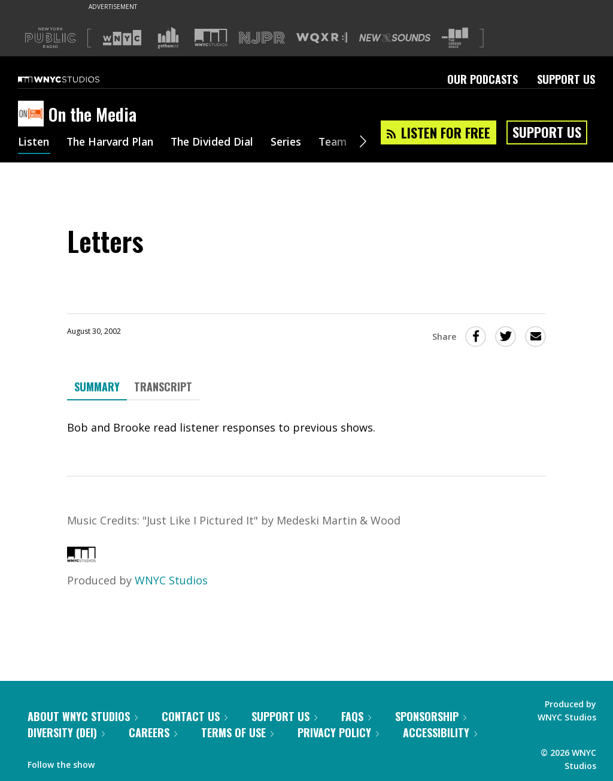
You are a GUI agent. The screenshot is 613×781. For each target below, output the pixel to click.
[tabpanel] (306, 428)
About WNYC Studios (83, 716)
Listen (34, 142)
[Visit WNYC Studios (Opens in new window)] (211, 37)
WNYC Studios (171, 580)
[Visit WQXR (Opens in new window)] (321, 38)
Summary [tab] (97, 386)
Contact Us (194, 716)
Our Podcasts (482, 79)
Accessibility (440, 732)
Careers (153, 732)
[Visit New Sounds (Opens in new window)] (394, 38)
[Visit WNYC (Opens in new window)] (122, 38)
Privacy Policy (338, 732)
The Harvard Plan (113, 142)
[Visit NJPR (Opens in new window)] (262, 38)
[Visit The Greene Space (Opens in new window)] (455, 38)
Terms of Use (237, 732)
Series (296, 142)
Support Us (566, 79)
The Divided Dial (220, 142)
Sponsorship (430, 716)
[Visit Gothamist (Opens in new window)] (168, 38)
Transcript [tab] (163, 386)
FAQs (356, 716)
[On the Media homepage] (33, 114)
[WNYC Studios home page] (73, 79)
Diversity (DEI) (66, 732)
